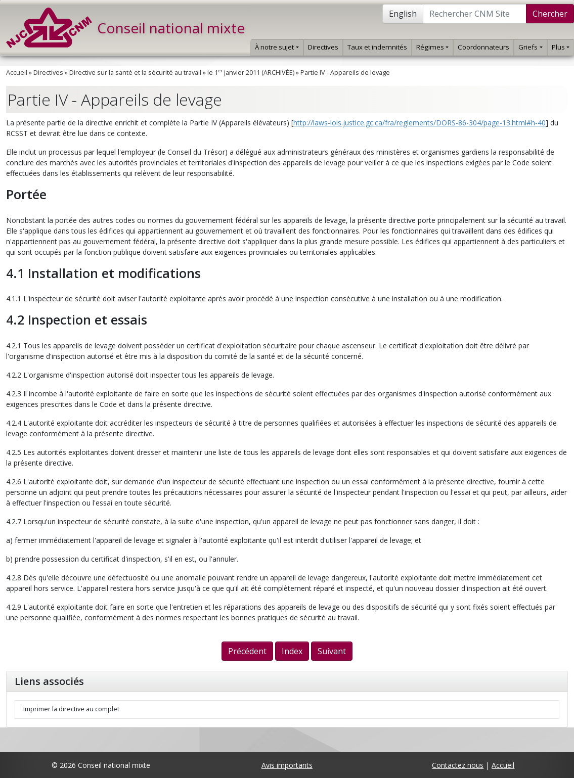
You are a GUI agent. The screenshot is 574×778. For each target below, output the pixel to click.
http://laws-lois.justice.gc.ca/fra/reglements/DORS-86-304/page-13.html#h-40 (419, 122)
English (403, 13)
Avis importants (287, 765)
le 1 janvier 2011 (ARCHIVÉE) (250, 72)
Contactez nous (457, 765)
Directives (323, 47)
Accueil (16, 72)
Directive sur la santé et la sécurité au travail (135, 72)
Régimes (432, 47)
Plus (560, 47)
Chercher (550, 13)
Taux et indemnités (377, 47)
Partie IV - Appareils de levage (345, 72)
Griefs (530, 47)
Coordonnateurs (483, 47)
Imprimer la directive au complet (71, 709)
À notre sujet (276, 47)
